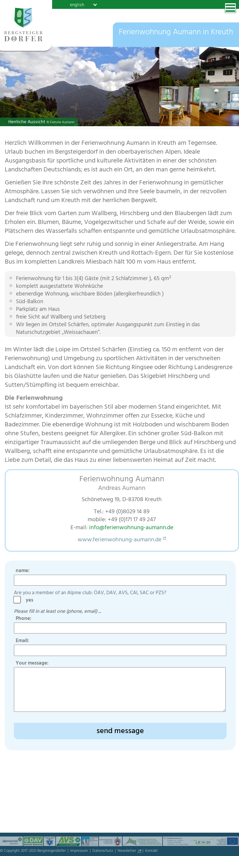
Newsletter (127, 851)
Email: (22, 641)
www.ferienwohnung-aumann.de (119, 540)
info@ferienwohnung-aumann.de (131, 528)
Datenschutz (103, 851)
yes (31, 600)
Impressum (79, 851)
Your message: (32, 663)
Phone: (23, 619)
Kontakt (151, 851)
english (77, 4)
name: (23, 571)
